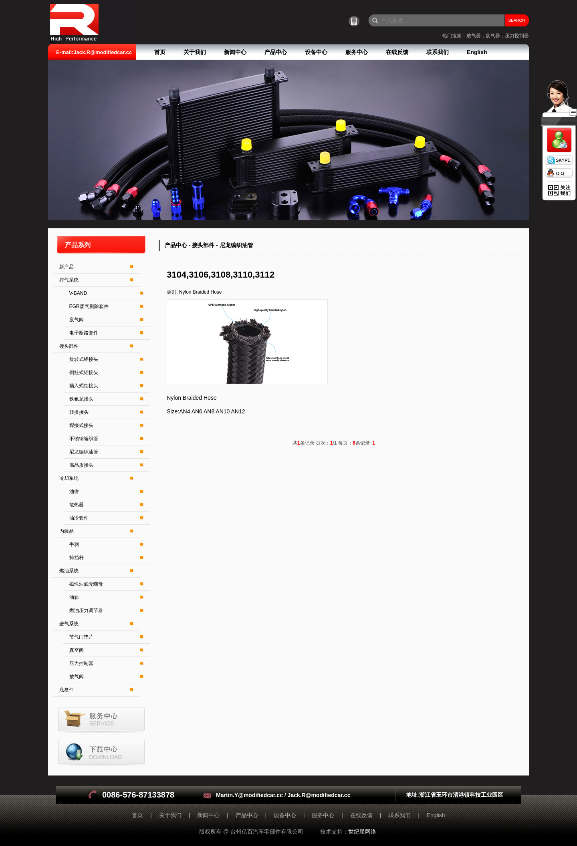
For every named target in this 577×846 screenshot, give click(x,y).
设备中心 (316, 52)
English (477, 52)
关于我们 (195, 52)
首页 (159, 52)
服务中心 (356, 52)
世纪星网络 (362, 831)
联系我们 (437, 52)
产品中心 (275, 52)
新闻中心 (235, 52)
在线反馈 (397, 52)
